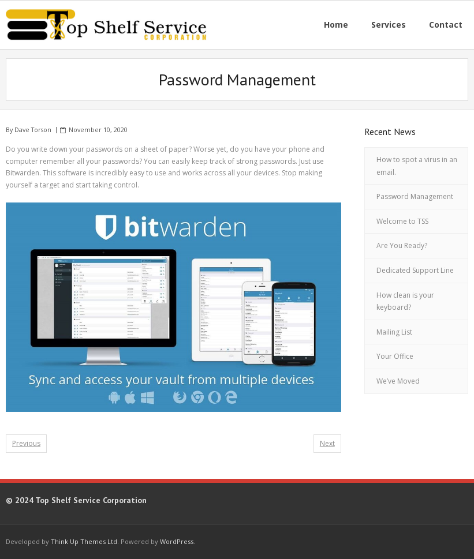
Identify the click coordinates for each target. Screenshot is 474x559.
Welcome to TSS (402, 221)
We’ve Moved (398, 381)
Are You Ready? (401, 245)
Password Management (414, 196)
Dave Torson (32, 129)
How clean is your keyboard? (405, 301)
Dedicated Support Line (415, 270)
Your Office (394, 356)
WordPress (176, 541)
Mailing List (394, 332)
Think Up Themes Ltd (84, 541)
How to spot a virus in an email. (416, 166)
